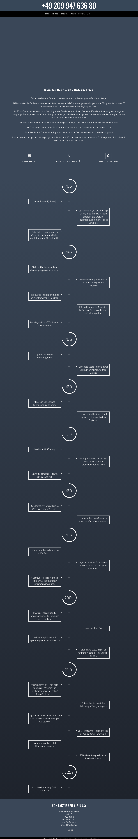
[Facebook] (66, 830)
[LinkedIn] (72, 830)
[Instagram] (69, 830)
